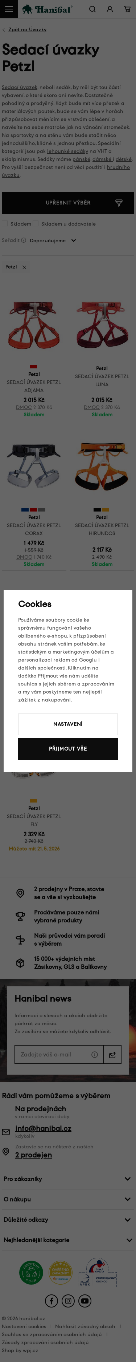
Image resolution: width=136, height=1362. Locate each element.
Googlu (88, 660)
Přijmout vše (68, 749)
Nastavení (68, 724)
